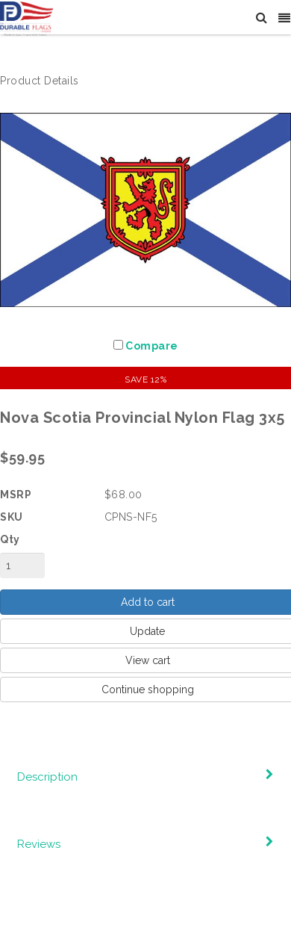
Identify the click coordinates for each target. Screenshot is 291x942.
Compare (151, 346)
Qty (10, 539)
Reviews (38, 844)
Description (47, 777)
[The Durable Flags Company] (26, 18)
